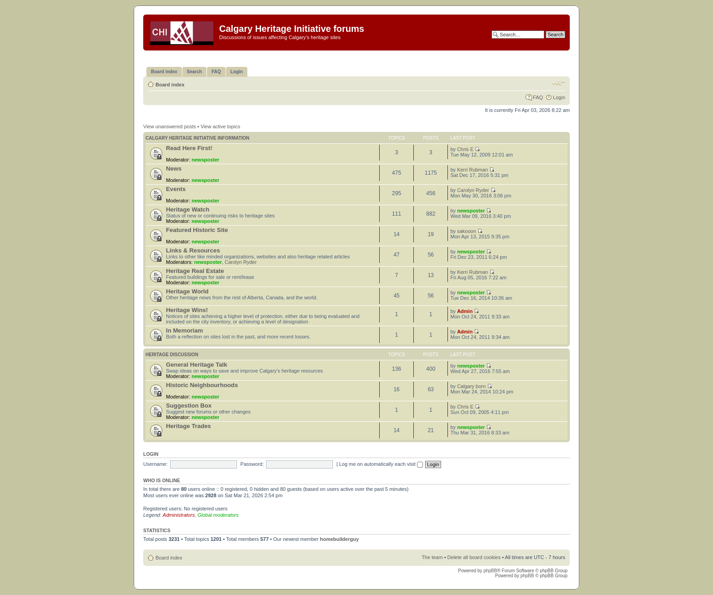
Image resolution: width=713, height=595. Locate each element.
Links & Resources (193, 250)
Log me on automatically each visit (381, 464)
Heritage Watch (188, 209)
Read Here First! (189, 148)
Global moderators (218, 515)
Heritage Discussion (172, 354)
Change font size (558, 83)
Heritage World (187, 291)
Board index (170, 84)
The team (432, 557)
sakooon (466, 231)
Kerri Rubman (472, 169)
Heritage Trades (188, 426)
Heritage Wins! (187, 310)
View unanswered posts (169, 126)
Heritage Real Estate (195, 270)
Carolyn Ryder (473, 190)
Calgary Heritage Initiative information (197, 138)
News (173, 168)
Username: (155, 464)
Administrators (179, 515)
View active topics (220, 126)
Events (176, 189)
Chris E (465, 149)
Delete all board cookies (474, 557)
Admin (464, 311)
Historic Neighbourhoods (202, 385)
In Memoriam (184, 330)
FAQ (538, 97)
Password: (252, 464)
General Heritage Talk (196, 364)
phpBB (490, 570)
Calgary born (471, 386)
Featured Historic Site (197, 230)
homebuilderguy (339, 539)
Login (559, 97)
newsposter (205, 159)
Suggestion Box (188, 405)
